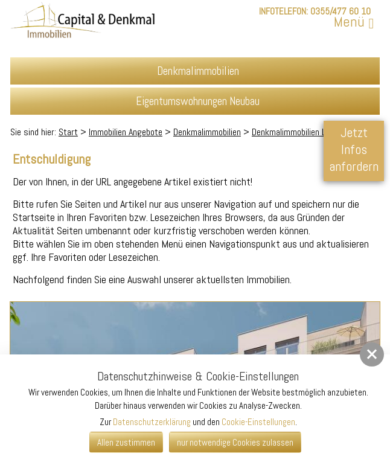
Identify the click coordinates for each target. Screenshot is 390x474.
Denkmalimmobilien (207, 132)
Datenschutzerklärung (152, 422)
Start (68, 132)
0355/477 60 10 (340, 11)
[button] (372, 354)
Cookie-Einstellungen (258, 422)
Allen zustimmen (126, 442)
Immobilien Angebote (125, 132)
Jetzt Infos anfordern (354, 149)
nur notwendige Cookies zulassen (235, 442)
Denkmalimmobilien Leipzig (299, 132)
